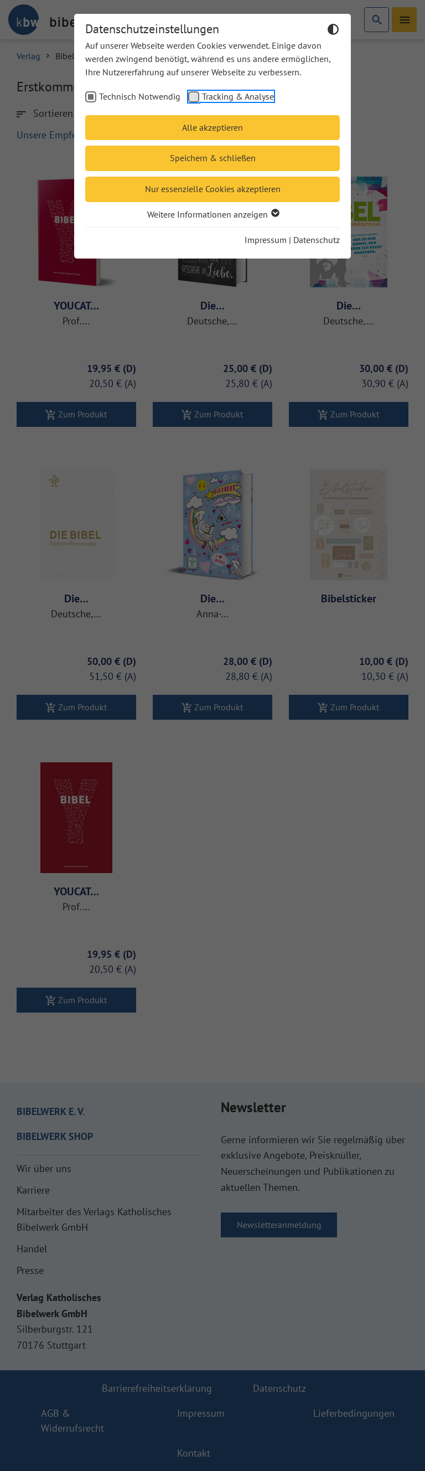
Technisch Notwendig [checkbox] (139, 96)
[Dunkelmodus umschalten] (333, 31)
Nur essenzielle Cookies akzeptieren (213, 188)
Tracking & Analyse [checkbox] (238, 96)
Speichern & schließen (213, 157)
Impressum (266, 239)
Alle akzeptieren (212, 127)
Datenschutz (316, 239)
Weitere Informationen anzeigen (212, 214)
